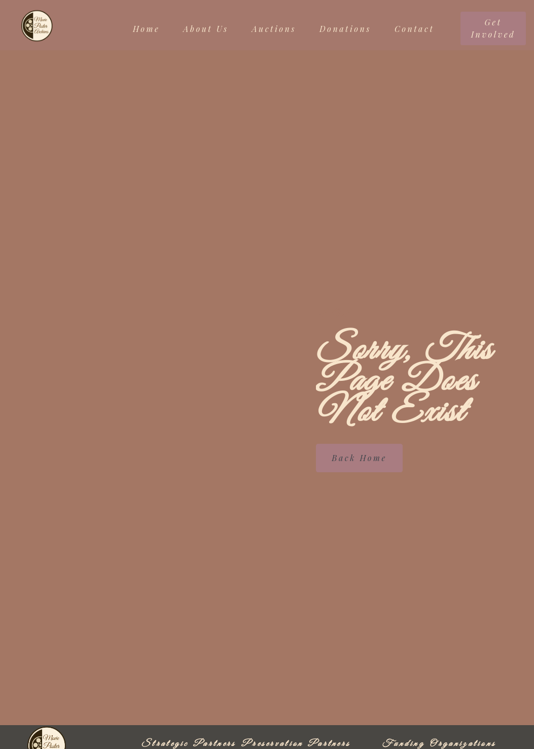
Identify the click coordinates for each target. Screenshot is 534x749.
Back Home (359, 457)
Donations (345, 29)
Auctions (274, 29)
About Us (205, 29)
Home (146, 29)
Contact (414, 29)
